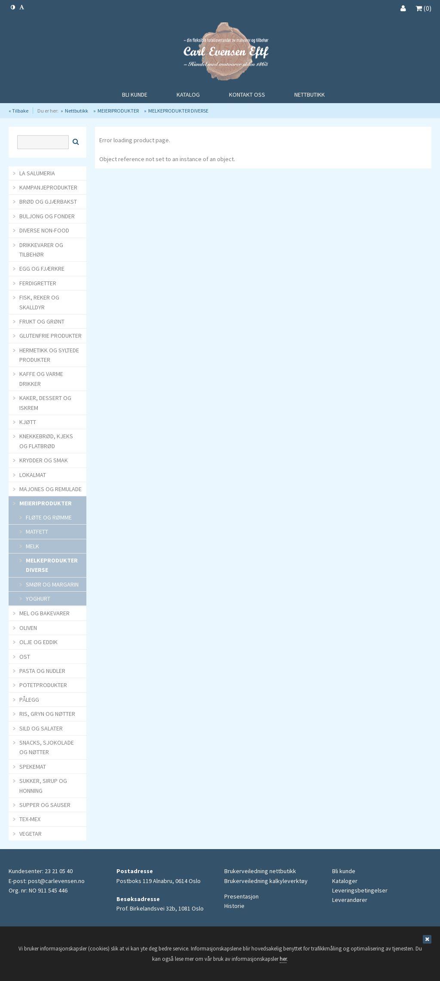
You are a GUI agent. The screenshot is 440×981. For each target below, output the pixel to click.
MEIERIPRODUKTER (118, 110)
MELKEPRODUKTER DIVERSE (178, 110)
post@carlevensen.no (56, 881)
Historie (234, 906)
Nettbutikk (76, 110)
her (283, 959)
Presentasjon (241, 896)
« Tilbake (18, 110)
